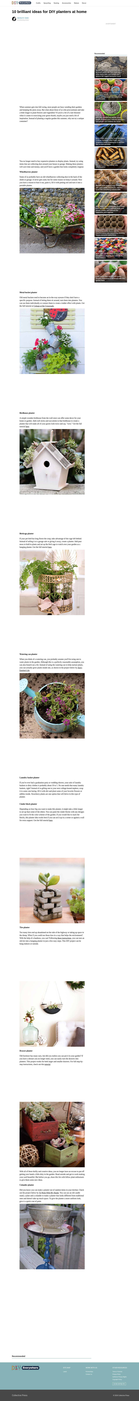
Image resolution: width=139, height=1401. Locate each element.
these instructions (64, 938)
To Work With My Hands (49, 1193)
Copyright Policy (117, 1379)
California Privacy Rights (120, 1377)
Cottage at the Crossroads (44, 306)
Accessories (66, 3)
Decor (84, 3)
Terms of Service (117, 1371)
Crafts (38, 3)
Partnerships (89, 1371)
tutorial (47, 1064)
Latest (65, 1371)
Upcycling (47, 3)
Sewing (56, 3)
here (27, 426)
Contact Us (89, 1374)
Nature (76, 3)
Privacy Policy (117, 1374)
